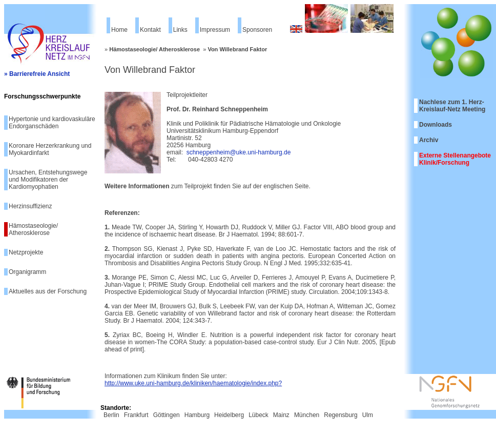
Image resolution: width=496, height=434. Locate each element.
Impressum (215, 29)
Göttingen (166, 415)
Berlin (111, 415)
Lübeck (258, 415)
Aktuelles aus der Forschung (48, 291)
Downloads (435, 124)
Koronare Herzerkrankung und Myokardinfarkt (50, 149)
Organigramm (27, 271)
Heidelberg (229, 415)
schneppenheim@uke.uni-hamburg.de (239, 152)
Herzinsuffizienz (30, 206)
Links (180, 29)
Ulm (367, 415)
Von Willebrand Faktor (237, 49)
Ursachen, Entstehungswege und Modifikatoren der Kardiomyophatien (48, 179)
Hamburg (197, 415)
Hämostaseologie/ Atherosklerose (33, 229)
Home (119, 29)
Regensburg (340, 415)
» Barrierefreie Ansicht (37, 73)
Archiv (428, 140)
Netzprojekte (26, 252)
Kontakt (150, 29)
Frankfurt (136, 415)
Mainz (281, 415)
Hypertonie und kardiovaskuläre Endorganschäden (52, 122)
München (306, 415)
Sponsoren (257, 29)
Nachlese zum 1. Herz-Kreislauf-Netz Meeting (452, 105)
